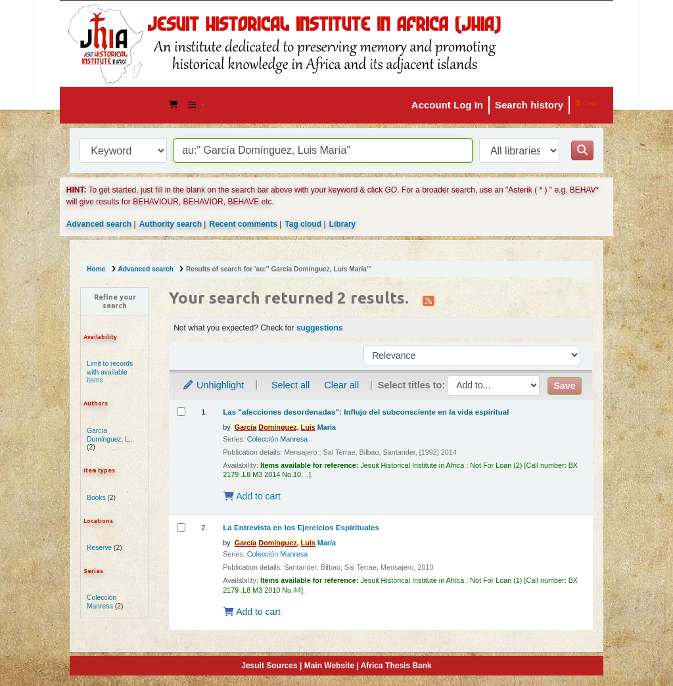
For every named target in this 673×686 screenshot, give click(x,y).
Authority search (170, 224)
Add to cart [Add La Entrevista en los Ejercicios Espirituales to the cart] (252, 611)
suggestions (319, 327)
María (285, 427)
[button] (173, 105)
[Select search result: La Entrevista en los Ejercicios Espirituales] (181, 527)
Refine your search (115, 301)
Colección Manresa (101, 602)
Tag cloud (303, 224)
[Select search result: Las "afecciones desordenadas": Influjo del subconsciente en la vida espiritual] (181, 411)
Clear (586, 102)
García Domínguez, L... (110, 435)
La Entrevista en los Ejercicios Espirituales (301, 527)
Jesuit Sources (269, 665)
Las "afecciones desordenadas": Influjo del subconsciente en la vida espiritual (366, 411)
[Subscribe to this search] (428, 299)
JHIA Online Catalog (103, 105)
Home (96, 269)
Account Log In (447, 104)
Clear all (341, 385)
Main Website (329, 665)
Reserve (99, 547)
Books (96, 497)
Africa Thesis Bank (396, 665)
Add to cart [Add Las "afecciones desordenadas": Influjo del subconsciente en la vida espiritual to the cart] (252, 496)
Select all (290, 385)
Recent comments (243, 224)
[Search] (582, 150)
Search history (529, 104)
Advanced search (98, 224)
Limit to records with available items (110, 372)
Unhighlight (213, 385)
